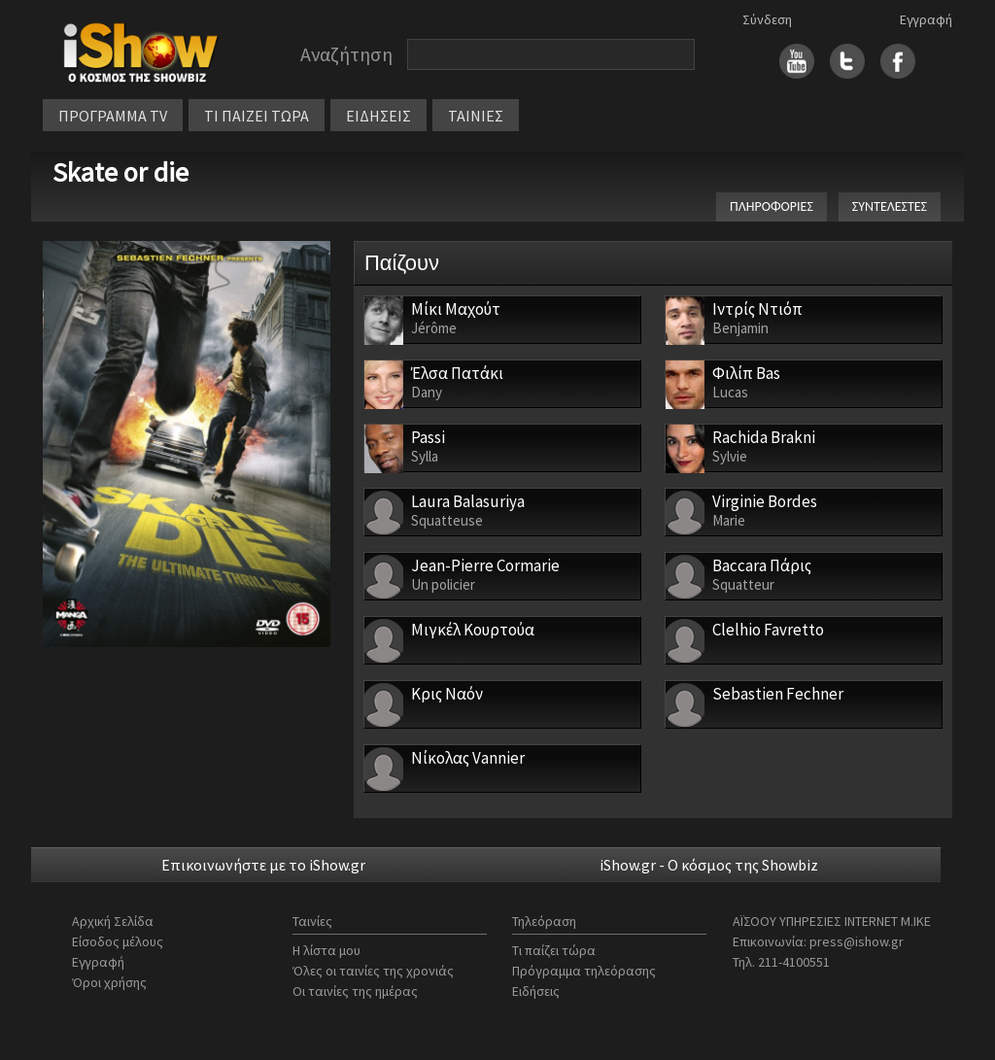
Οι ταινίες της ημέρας (355, 991)
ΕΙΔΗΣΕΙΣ (378, 115)
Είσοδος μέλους (117, 941)
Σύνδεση (767, 19)
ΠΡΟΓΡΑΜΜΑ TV (112, 115)
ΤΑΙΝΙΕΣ (475, 115)
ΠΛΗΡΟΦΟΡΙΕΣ (771, 206)
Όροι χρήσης (109, 982)
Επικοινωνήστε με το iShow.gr (263, 864)
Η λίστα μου (326, 950)
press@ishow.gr (856, 941)
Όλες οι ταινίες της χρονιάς (373, 970)
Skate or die (120, 171)
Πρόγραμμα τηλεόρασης (584, 970)
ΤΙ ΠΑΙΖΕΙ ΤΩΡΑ (256, 115)
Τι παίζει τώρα (554, 950)
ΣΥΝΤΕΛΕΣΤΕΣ (889, 206)
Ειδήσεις (536, 991)
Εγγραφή (926, 19)
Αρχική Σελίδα (113, 921)
